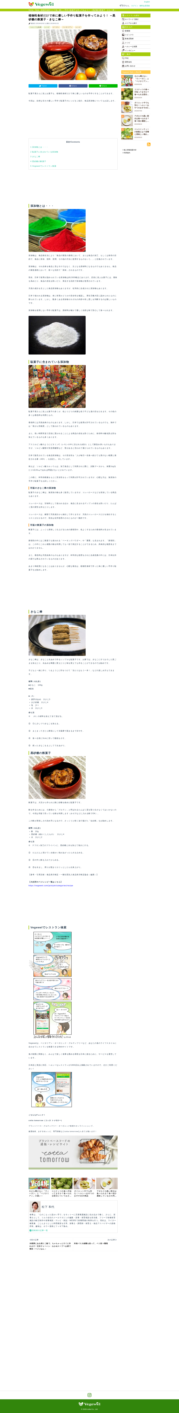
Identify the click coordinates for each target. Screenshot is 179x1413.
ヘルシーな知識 (35, 27)
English (147, 2)
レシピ (47, 27)
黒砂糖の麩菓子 (38, 161)
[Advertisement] (73, 122)
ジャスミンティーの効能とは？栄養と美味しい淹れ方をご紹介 (141, 132)
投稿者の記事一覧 (40, 1230)
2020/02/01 (138, 84)
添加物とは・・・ (39, 147)
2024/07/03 (138, 111)
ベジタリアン (67, 27)
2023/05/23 (138, 137)
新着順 (126, 31)
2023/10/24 (138, 97)
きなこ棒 (35, 157)
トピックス (128, 35)
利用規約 (126, 153)
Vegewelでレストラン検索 (43, 166)
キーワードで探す (130, 19)
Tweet (44, 86)
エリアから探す (129, 23)
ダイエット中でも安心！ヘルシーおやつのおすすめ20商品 (84, 1193)
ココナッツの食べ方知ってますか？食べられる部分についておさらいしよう (141, 92)
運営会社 (127, 62)
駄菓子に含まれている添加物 (44, 152)
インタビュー (128, 50)
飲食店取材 (128, 38)
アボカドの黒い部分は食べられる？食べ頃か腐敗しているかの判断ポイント (141, 118)
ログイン (134, 6)
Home (31, 10)
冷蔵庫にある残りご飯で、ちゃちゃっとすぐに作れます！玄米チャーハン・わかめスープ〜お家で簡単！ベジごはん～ (50, 1246)
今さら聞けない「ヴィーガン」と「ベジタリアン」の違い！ (39, 1193)
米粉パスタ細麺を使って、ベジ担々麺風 (91, 1243)
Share (74, 86)
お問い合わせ (128, 66)
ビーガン (56, 27)
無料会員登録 (145, 6)
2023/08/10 (138, 124)
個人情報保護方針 (129, 150)
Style (37, 10)
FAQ (125, 58)
